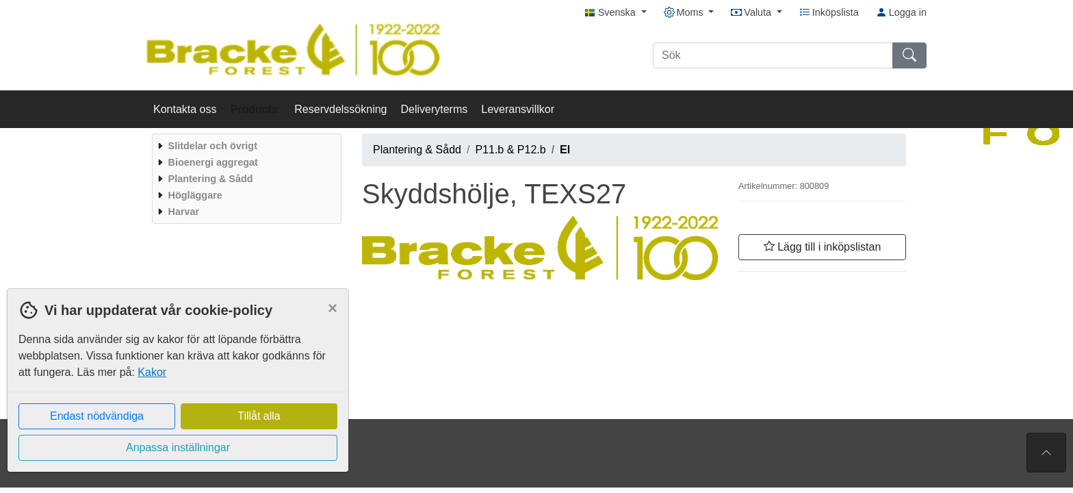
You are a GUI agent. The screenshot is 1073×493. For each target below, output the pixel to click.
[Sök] (773, 55)
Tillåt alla (259, 416)
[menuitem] (245, 146)
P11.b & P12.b (510, 149)
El (565, 149)
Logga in (901, 12)
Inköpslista (829, 12)
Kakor (152, 372)
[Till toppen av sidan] (1046, 452)
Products (256, 109)
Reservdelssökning (340, 109)
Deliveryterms (433, 109)
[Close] (332, 308)
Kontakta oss (185, 109)
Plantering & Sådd (417, 149)
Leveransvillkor (517, 109)
